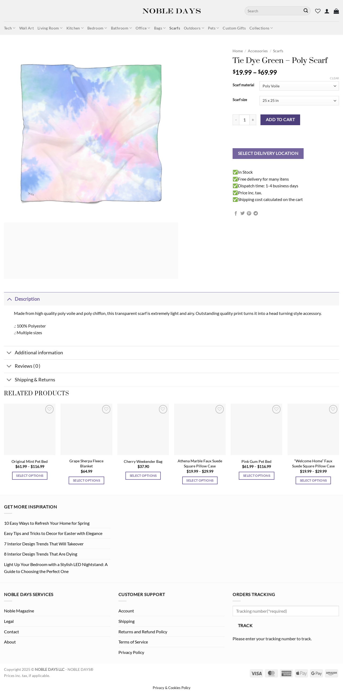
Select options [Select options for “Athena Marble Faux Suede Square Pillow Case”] (199, 480)
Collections (261, 28)
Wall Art (26, 28)
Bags (160, 28)
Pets (213, 28)
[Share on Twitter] (242, 213)
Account (126, 610)
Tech (10, 28)
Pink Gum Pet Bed (256, 461)
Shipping (126, 621)
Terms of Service (133, 641)
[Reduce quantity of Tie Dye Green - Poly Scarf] (236, 119)
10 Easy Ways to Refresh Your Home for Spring (47, 523)
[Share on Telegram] (255, 213)
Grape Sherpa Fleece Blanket (86, 463)
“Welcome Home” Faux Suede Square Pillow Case (313, 463)
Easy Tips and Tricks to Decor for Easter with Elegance (53, 533)
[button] (327, 11)
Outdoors (194, 28)
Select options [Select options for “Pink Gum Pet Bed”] (256, 475)
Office (143, 28)
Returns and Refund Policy (142, 631)
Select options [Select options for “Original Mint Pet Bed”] (29, 475)
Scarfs (174, 28)
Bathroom (121, 28)
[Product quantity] (244, 119)
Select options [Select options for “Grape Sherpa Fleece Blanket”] (86, 480)
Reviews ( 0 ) (22, 367)
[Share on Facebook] (236, 213)
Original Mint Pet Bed (30, 461)
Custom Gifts (234, 28)
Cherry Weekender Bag (143, 461)
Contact (11, 631)
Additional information (33, 353)
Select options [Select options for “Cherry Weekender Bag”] (143, 475)
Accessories (258, 51)
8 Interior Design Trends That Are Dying (40, 553)
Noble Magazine (19, 610)
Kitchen (75, 28)
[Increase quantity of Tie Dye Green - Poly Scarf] (253, 119)
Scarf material (243, 85)
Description (22, 299)
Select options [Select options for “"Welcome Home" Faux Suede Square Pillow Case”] (313, 480)
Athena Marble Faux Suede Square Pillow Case (200, 463)
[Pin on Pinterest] (249, 213)
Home (238, 51)
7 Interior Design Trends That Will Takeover (44, 543)
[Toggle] (9, 299)
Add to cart (280, 119)
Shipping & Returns (29, 380)
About (10, 641)
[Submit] (305, 11)
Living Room (50, 28)
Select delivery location (268, 153)
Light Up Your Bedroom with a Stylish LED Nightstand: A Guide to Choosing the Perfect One (56, 568)
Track (245, 625)
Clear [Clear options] (334, 78)
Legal (9, 621)
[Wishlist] (317, 11)
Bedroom (97, 28)
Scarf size (240, 100)
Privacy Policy (131, 652)
